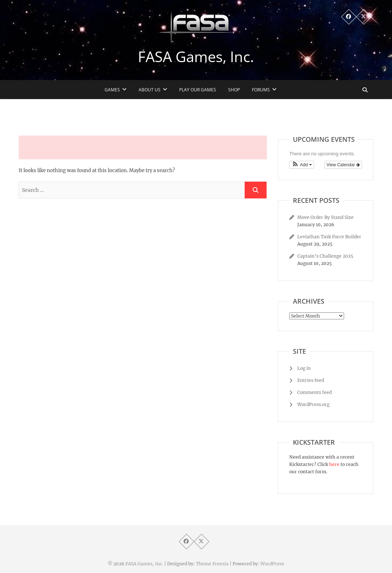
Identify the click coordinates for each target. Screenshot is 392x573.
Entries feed (310, 380)
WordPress (272, 563)
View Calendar (343, 164)
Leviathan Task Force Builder (329, 236)
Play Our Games (197, 90)
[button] (302, 164)
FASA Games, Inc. (196, 56)
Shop (234, 90)
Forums (261, 90)
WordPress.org (313, 404)
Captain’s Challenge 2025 (325, 256)
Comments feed (314, 392)
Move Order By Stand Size (325, 217)
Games (112, 90)
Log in (304, 368)
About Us (150, 90)
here (334, 464)
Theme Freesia (212, 563)
